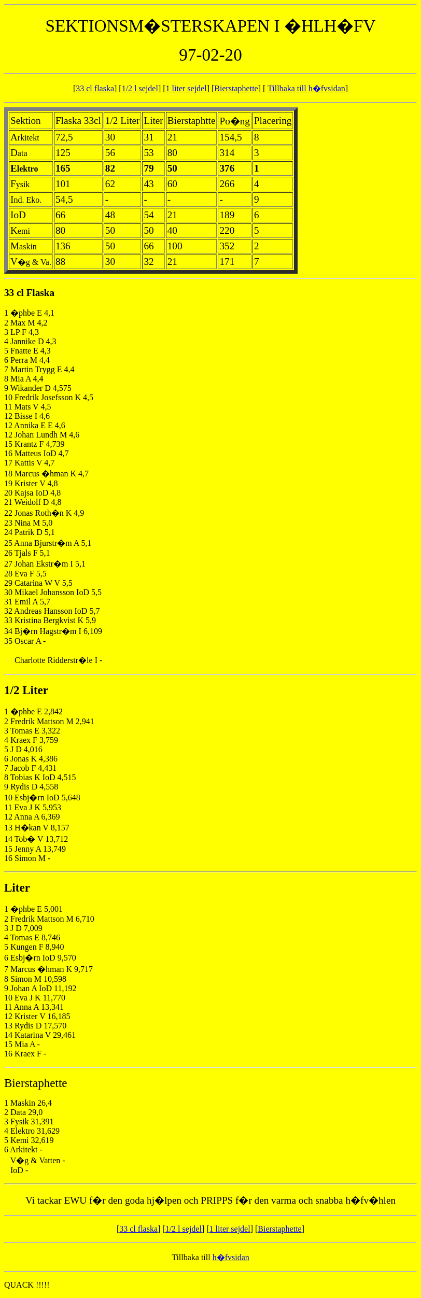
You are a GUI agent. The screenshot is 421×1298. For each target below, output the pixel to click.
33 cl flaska (95, 88)
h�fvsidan (231, 1257)
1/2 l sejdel (140, 88)
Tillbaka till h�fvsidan (306, 88)
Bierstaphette (236, 88)
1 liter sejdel (186, 88)
